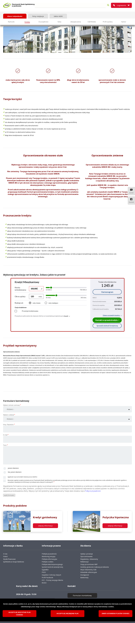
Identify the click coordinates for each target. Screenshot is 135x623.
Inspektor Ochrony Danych (51, 575)
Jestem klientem (13, 468)
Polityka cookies (47, 562)
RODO (44, 583)
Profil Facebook (47, 577)
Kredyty (27, 16)
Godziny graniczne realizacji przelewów (94, 567)
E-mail (5, 435)
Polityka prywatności (49, 554)
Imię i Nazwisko (8, 425)
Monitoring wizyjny (48, 556)
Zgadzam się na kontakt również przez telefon (22, 477)
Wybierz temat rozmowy (11, 405)
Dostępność (84, 575)
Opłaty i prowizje (86, 554)
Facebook (131, 202)
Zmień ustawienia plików (115, 614)
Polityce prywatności (93, 491)
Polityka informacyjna (49, 559)
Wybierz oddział (8, 415)
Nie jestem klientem (15, 472)
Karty (59, 16)
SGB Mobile (92, 16)
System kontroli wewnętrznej (52, 567)
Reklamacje (84, 562)
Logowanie (121, 5)
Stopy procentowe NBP (89, 564)
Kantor (123, 16)
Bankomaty (84, 577)
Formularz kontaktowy (82, 595)
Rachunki (11, 16)
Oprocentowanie (86, 556)
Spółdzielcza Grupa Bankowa (13, 562)
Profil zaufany (108, 16)
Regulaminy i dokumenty (89, 559)
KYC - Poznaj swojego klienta (52, 580)
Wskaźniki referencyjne (88, 572)
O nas (5, 554)
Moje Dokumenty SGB (88, 570)
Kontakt (131, 193)
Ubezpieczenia (75, 16)
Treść (5, 445)
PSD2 (44, 572)
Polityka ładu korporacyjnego (52, 564)
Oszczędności (43, 16)
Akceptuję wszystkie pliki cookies (19, 614)
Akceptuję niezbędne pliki (67, 614)
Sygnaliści (45, 570)
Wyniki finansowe (9, 559)
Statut (5, 556)
